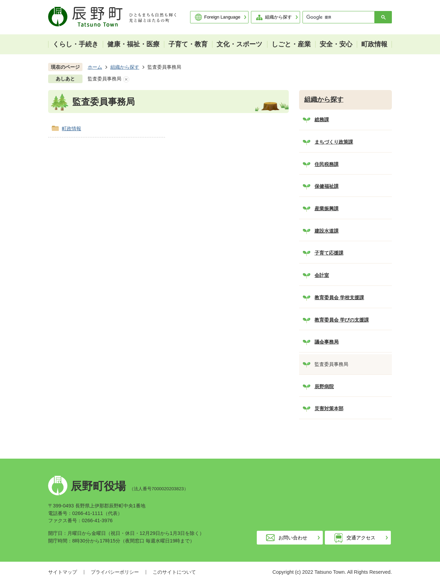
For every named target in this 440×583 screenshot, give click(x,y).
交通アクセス (360, 537)
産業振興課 (327, 208)
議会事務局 (327, 342)
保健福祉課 (327, 186)
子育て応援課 (329, 253)
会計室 (322, 275)
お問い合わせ (292, 537)
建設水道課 (327, 231)
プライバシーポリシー (115, 572)
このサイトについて (174, 572)
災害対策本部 (329, 408)
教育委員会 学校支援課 (339, 297)
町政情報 (71, 128)
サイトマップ (62, 572)
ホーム (95, 67)
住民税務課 (327, 164)
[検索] (340, 17)
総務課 (322, 119)
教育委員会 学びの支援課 (342, 320)
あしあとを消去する (126, 79)
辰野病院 (324, 386)
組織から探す (278, 17)
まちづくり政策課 (334, 142)
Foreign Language (222, 17)
